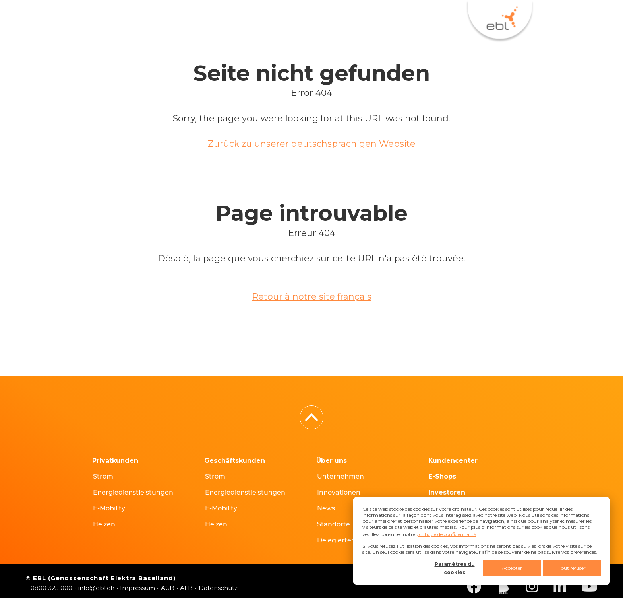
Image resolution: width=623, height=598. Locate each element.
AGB (167, 588)
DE (437, 17)
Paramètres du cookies (455, 568)
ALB (186, 588)
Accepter (512, 568)
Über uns (331, 460)
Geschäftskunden (234, 460)
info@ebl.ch (96, 588)
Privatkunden (115, 460)
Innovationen (338, 492)
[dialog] (481, 541)
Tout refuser (572, 568)
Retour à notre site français (311, 296)
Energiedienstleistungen (133, 492)
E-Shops (231, 17)
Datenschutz (218, 588)
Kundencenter (158, 17)
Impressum (137, 588)
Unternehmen (340, 476)
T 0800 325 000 (48, 588)
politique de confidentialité (446, 534)
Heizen (104, 524)
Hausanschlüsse (307, 17)
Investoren (446, 492)
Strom (103, 476)
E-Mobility (109, 508)
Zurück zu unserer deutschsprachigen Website (312, 143)
